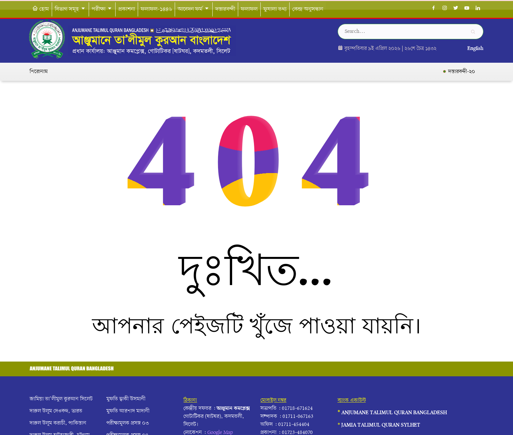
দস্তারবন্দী (225, 9)
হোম (40, 9)
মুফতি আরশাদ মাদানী (127, 411)
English (475, 48)
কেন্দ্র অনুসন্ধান (307, 9)
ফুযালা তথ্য (275, 9)
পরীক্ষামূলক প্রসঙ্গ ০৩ (127, 423)
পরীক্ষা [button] (102, 9)
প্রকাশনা (126, 9)
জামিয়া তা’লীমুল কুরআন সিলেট (61, 399)
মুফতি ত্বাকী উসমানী (125, 399)
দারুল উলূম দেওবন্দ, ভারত (56, 411)
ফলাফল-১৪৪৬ (156, 9)
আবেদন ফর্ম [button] (194, 9)
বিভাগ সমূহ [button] (70, 9)
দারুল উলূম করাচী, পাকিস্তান (58, 423)
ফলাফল (249, 9)
